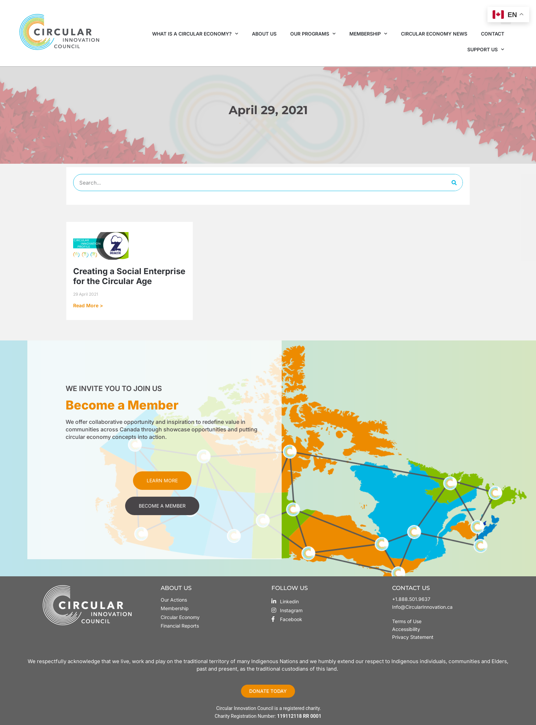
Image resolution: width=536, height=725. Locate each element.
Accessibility (406, 629)
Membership (368, 34)
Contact (492, 34)
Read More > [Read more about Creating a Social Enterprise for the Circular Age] (88, 305)
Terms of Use (407, 621)
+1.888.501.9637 (411, 599)
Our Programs (313, 34)
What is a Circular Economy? (195, 34)
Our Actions (174, 600)
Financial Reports (180, 626)
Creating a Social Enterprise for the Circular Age (129, 276)
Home (231, 123)
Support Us (485, 49)
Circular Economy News (434, 34)
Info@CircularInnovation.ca (422, 607)
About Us (264, 34)
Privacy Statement (412, 637)
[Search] (454, 182)
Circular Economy (180, 617)
